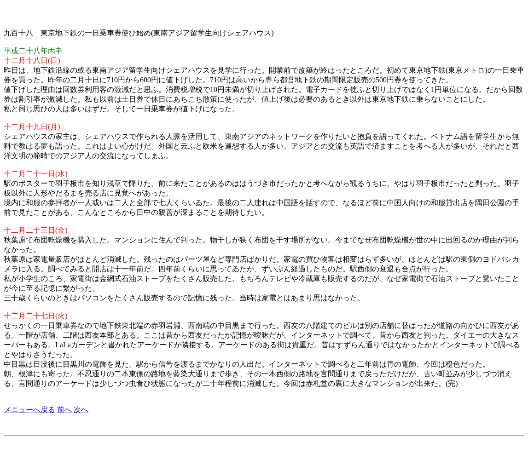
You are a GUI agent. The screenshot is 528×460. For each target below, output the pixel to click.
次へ (81, 410)
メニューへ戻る (29, 410)
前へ (64, 410)
